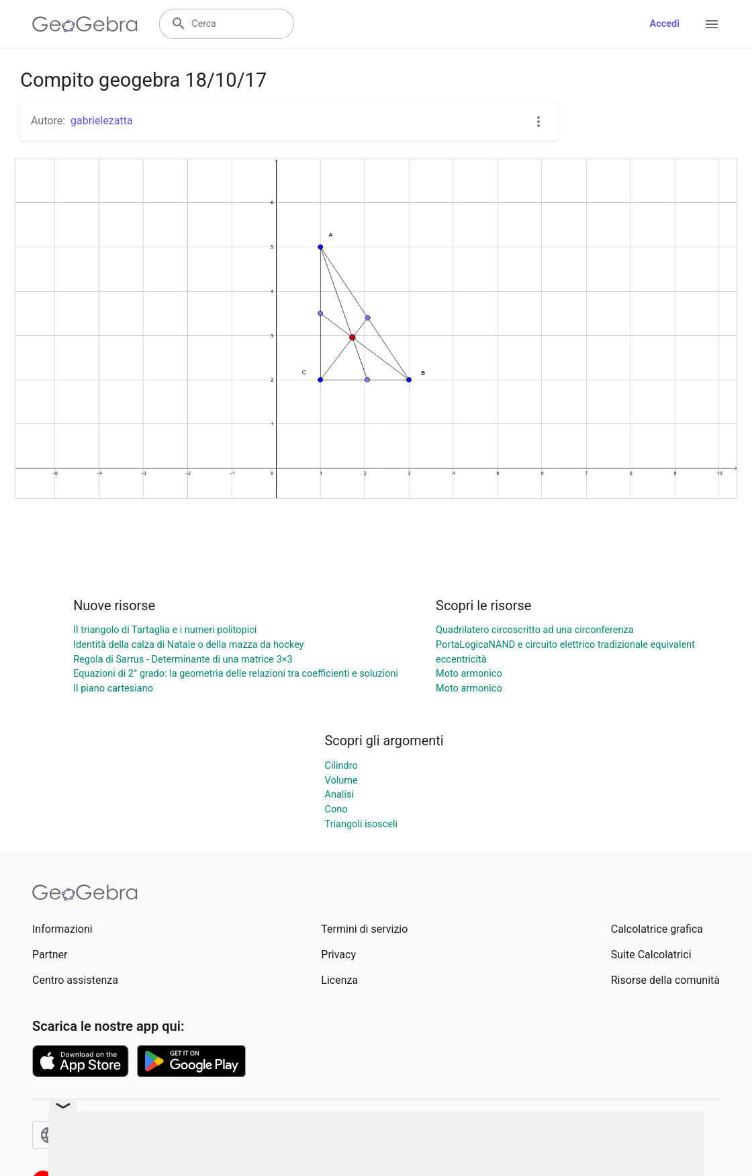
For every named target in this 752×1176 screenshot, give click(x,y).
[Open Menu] (712, 24)
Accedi (664, 24)
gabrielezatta (101, 120)
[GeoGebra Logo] (85, 24)
